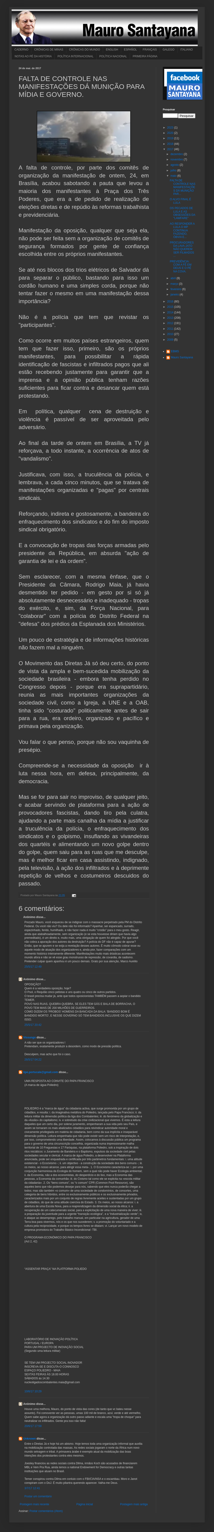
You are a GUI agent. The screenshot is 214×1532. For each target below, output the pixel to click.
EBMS (175, 351)
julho (174, 170)
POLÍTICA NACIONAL (113, 56)
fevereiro (176, 289)
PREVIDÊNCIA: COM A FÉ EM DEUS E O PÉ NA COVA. (180, 266)
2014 (170, 312)
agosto (175, 164)
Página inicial (84, 1504)
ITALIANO (186, 49)
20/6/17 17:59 (32, 1426)
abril (174, 278)
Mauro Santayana (182, 357)
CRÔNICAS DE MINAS (48, 49)
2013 (170, 317)
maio (174, 175)
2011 (170, 328)
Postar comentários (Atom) (46, 1511)
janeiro (175, 294)
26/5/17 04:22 (32, 1059)
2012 (170, 323)
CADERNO (21, 49)
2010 (170, 334)
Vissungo (29, 1037)
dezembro (177, 154)
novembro (177, 159)
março (175, 283)
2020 (170, 133)
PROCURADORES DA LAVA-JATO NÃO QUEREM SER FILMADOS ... (182, 249)
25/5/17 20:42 (32, 1025)
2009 (170, 339)
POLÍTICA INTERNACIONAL (75, 56)
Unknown (29, 1438)
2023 (170, 127)
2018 (170, 144)
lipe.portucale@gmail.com (40, 1072)
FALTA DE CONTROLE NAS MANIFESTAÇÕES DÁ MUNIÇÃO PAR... (182, 187)
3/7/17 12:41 (32, 1488)
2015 (170, 306)
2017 (170, 149)
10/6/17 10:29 (32, 1391)
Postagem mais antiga (134, 1504)
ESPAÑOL (130, 49)
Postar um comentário (38, 1496)
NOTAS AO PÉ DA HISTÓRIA (33, 56)
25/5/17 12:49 (32, 966)
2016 (170, 301)
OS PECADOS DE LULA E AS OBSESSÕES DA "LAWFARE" (182, 213)
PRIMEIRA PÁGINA (145, 56)
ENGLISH (112, 49)
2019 (170, 138)
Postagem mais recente (34, 1504)
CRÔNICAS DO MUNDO (84, 49)
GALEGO (168, 49)
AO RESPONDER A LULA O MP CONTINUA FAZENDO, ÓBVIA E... (182, 230)
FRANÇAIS (150, 49)
